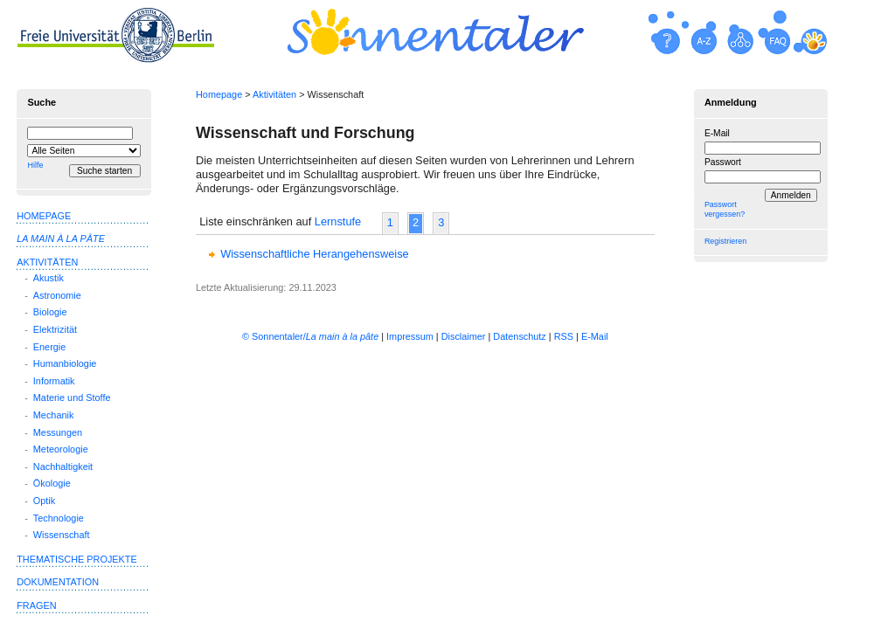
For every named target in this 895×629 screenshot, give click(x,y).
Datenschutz (519, 336)
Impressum (410, 336)
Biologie (50, 312)
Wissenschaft (61, 534)
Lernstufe (338, 221)
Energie (49, 347)
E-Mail (717, 133)
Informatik (54, 381)
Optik (44, 500)
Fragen (36, 605)
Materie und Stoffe (72, 397)
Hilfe (35, 165)
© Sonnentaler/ (310, 336)
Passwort (722, 162)
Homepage (219, 94)
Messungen (57, 432)
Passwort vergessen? (724, 209)
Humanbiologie (65, 363)
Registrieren (725, 241)
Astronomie (57, 295)
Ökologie (52, 483)
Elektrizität (55, 329)
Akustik (48, 278)
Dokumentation (58, 582)
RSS (563, 336)
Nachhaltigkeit (63, 466)
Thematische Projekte (77, 559)
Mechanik (53, 415)
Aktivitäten (274, 94)
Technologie (58, 518)
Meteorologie (60, 449)
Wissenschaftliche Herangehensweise (314, 253)
